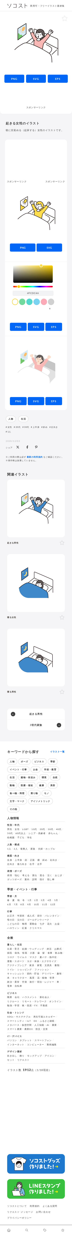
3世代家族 (36, 724)
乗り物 (34, 793)
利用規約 (34, 1206)
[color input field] (33, 293)
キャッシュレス (15, 974)
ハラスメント (29, 997)
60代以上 (20, 833)
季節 (52, 761)
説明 (34, 879)
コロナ (11, 957)
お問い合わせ (43, 1211)
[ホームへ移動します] (9, 1230)
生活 (23, 419)
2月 (36, 900)
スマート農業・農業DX (20, 1029)
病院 (9, 953)
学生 (29, 837)
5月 (56, 900)
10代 (34, 829)
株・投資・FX (30, 1005)
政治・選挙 (13, 982)
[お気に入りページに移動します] (63, 1230)
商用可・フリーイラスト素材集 (47, 5)
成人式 (31, 916)
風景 (32, 978)
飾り (22, 1056)
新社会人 (44, 997)
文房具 (48, 965)
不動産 (44, 1005)
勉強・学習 (13, 1005)
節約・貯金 (33, 974)
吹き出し (12, 1056)
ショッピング (24, 969)
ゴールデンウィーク (38, 920)
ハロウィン (13, 928)
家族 (32, 849)
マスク (33, 957)
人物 (10, 419)
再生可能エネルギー (44, 1017)
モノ (46, 793)
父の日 (21, 920)
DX (35, 1021)
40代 (59, 829)
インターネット (15, 1044)
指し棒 (51, 879)
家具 (31, 965)
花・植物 (42, 978)
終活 (49, 949)
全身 (9, 860)
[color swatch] (15, 302)
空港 (24, 982)
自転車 (18, 986)
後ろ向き (22, 864)
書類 (57, 965)
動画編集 (52, 1044)
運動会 (33, 924)
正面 (32, 860)
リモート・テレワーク (34, 1001)
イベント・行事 (18, 769)
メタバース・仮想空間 (19, 1025)
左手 (39, 864)
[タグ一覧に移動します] (45, 1230)
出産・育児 (13, 949)
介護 (32, 953)
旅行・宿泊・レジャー (42, 982)
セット (11, 1060)
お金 (35, 769)
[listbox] (33, 274)
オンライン (55, 1001)
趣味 (59, 974)
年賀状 (21, 916)
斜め (45, 427)
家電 (39, 965)
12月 (53, 904)
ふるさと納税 (47, 1021)
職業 (9, 997)
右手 (32, 864)
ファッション (42, 969)
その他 (13, 809)
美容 (52, 785)
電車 (9, 986)
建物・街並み (28, 777)
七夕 (42, 924)
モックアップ (34, 1056)
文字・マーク (17, 801)
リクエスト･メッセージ (20, 1211)
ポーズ (24, 761)
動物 (12, 785)
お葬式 (58, 949)
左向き (54, 427)
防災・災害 (42, 1029)
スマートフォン (43, 1040)
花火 (49, 924)
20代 (18, 427)
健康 (41, 785)
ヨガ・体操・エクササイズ (41, 961)
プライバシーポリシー (19, 1217)
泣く (49, 875)
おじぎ (58, 875)
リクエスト (23, 1060)
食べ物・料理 (17, 793)
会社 (17, 997)
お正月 (11, 916)
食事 (50, 953)
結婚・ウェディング (33, 949)
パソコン (12, 1040)
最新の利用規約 (35, 457)
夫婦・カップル (46, 849)
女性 (10, 427)
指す (42, 879)
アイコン (49, 1056)
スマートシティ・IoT (19, 1021)
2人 (16, 849)
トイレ (11, 969)
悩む (17, 875)
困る (34, 875)
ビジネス (39, 761)
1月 (30, 900)
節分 (39, 916)
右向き (53, 860)
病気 (17, 953)
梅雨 (24, 924)
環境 (44, 777)
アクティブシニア (17, 965)
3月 (43, 900)
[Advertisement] (36, 96)
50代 (10, 833)
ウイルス (22, 957)
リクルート (13, 1001)
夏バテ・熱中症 (48, 957)
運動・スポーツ (15, 961)
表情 (9, 875)
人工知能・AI (41, 1025)
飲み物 (58, 953)
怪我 (24, 953)
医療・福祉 (27, 785)
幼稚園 (11, 837)
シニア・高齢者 (37, 833)
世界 (52, 978)
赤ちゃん (53, 833)
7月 (16, 904)
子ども (21, 837)
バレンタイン (52, 916)
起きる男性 (36, 713)
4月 (50, 900)
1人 (9, 431)
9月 (29, 904)
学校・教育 (50, 769)
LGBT (25, 829)
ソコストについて (17, 1206)
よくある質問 (50, 1206)
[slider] (33, 287)
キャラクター (19, 978)
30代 (26, 427)
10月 (36, 904)
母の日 (11, 920)
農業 (54, 1025)
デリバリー (48, 974)
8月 (22, 904)
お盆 (57, 924)
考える (26, 875)
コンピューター (35, 1044)
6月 (9, 904)
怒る (42, 875)
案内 (27, 879)
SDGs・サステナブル (19, 1017)
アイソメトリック (40, 801)
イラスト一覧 (57, 752)
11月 (44, 904)
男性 (9, 829)
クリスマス (36, 928)
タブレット (26, 1040)
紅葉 (24, 928)
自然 (55, 777)
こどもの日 (13, 924)
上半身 (36, 427)
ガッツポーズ (14, 879)
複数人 (24, 849)
